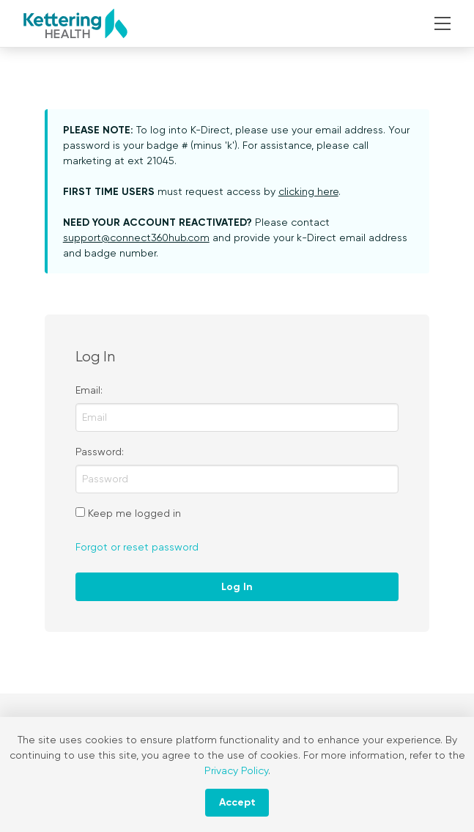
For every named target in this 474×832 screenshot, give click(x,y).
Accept (237, 802)
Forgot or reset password (137, 547)
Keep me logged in (134, 513)
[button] (443, 23)
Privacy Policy (236, 770)
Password (98, 451)
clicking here (308, 191)
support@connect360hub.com (136, 237)
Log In (237, 587)
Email (87, 390)
